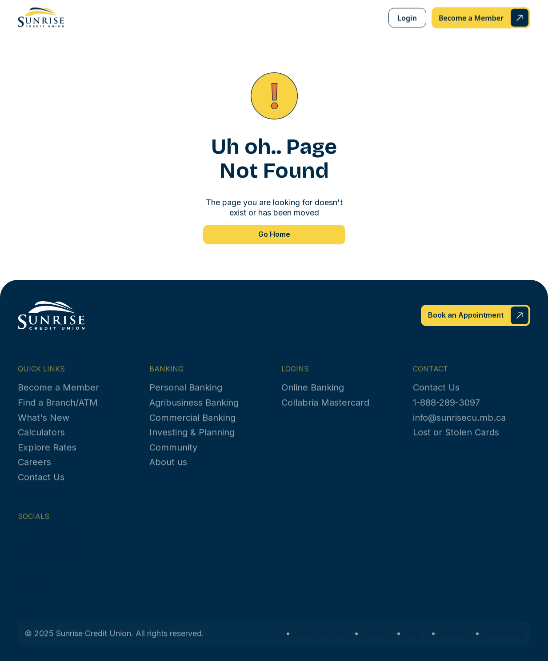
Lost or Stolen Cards (456, 439)
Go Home (274, 234)
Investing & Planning (192, 439)
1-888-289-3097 (446, 409)
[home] (41, 17)
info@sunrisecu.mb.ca (459, 424)
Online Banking (312, 394)
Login (407, 18)
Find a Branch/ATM (58, 409)
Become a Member (58, 394)
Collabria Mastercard (325, 409)
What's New (43, 424)
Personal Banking (185, 394)
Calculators (41, 439)
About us (168, 469)
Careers (34, 469)
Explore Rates (47, 454)
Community (173, 454)
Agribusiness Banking (194, 409)
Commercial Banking (192, 424)
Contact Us (41, 484)
